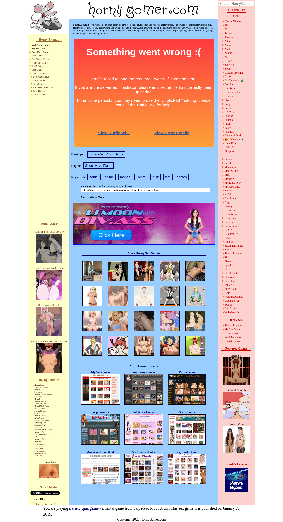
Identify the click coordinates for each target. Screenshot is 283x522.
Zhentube (38, 427)
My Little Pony (232, 182)
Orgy (227, 202)
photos (182, 177)
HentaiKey (230, 143)
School (228, 249)
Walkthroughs (232, 312)
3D (226, 25)
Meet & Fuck (231, 170)
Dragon (228, 96)
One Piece (230, 198)
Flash (227, 123)
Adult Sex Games (40, 62)
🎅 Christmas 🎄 (234, 80)
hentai (93, 177)
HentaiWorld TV (41, 401)
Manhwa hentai (40, 408)
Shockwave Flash (98, 166)
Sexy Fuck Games (41, 52)
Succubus (229, 281)
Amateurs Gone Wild (43, 87)
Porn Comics (39, 451)
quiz (156, 177)
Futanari (229, 131)
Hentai (37, 390)
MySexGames (232, 186)
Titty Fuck (230, 288)
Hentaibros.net (40, 453)
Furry (227, 127)
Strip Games (39, 413)
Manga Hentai (40, 411)
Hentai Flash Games (42, 406)
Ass (226, 56)
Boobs (228, 68)
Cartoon (228, 76)
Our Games (230, 308)
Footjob (228, 115)
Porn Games (37, 55)
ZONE (228, 304)
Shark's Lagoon (233, 253)
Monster (229, 178)
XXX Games (38, 66)
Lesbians (229, 159)
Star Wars (229, 277)
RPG (227, 237)
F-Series (229, 111)
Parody (228, 206)
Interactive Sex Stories (43, 430)
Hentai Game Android (43, 394)
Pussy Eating (231, 226)
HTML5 (229, 147)
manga (125, 177)
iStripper (229, 151)
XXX (36, 437)
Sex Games (38, 392)
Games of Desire (233, 135)
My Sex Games (39, 48)
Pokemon (229, 210)
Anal (227, 49)
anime (109, 177)
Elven (227, 100)
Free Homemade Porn (43, 434)
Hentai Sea (38, 441)
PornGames (230, 214)
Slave (227, 261)
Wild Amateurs (232, 337)
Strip (227, 269)
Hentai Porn (39, 385)
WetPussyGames (233, 296)
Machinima (230, 167)
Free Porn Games (41, 387)
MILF (227, 174)
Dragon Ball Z (232, 92)
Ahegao (228, 37)
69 (225, 29)
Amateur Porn (39, 432)
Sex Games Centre (40, 59)
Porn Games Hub (41, 76)
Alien (227, 41)
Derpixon (229, 88)
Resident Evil (231, 233)
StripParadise (231, 273)
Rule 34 (228, 241)
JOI (226, 155)
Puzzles (228, 222)
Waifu (227, 292)
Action (228, 33)
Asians (228, 53)
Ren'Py (228, 229)
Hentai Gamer (38, 73)
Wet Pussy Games (41, 45)
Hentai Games (40, 415)
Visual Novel (231, 300)
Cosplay (228, 84)
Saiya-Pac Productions (106, 154)
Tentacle (229, 285)
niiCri (227, 194)
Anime (228, 45)
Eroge (227, 104)
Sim (226, 257)
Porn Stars (38, 456)
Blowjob (229, 64)
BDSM (228, 60)
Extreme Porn (39, 425)
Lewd (227, 163)
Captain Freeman (233, 72)
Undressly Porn (40, 423)
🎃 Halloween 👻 (234, 139)
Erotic (227, 108)
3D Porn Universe (41, 420)
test (167, 177)
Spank (227, 265)
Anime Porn (39, 448)
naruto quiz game (84, 508)
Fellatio (228, 119)
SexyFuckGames (233, 245)
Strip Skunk (38, 84)
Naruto (228, 190)
